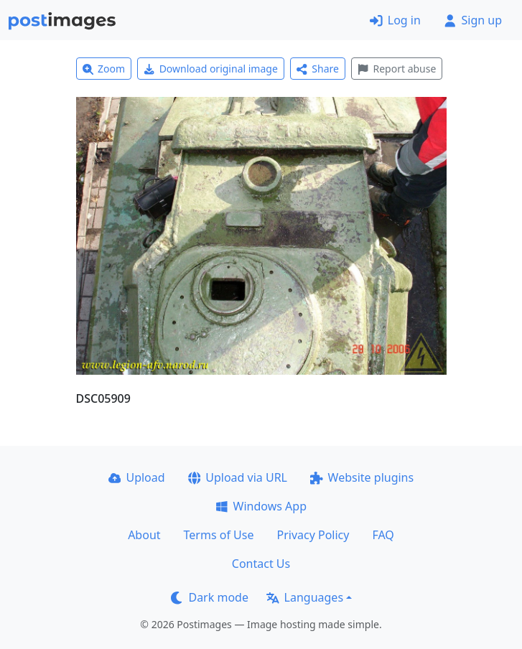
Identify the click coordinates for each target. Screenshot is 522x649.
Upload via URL (237, 477)
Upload (136, 477)
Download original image (211, 68)
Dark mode (209, 597)
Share (318, 68)
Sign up (473, 20)
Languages (304, 597)
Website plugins (362, 477)
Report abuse (397, 68)
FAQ (382, 535)
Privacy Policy (312, 535)
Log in (395, 20)
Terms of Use (219, 535)
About (144, 535)
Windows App (261, 506)
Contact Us (261, 563)
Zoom (104, 68)
